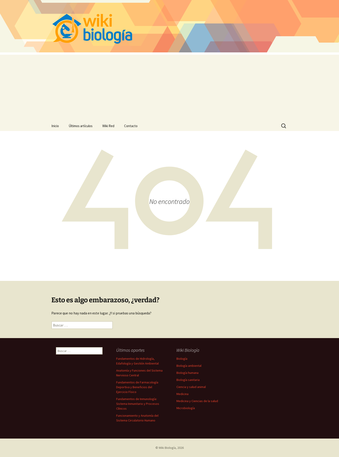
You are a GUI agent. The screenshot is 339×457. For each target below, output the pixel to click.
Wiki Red (108, 126)
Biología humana (187, 373)
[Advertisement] (169, 86)
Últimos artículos (81, 126)
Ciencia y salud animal (191, 387)
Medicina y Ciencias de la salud (197, 401)
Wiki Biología (167, 448)
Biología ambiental (188, 366)
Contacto (131, 126)
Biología (181, 359)
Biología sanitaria (188, 380)
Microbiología (185, 408)
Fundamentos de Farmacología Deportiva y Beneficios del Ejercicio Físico (137, 387)
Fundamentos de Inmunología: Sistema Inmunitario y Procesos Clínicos (137, 404)
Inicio (55, 126)
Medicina (182, 394)
